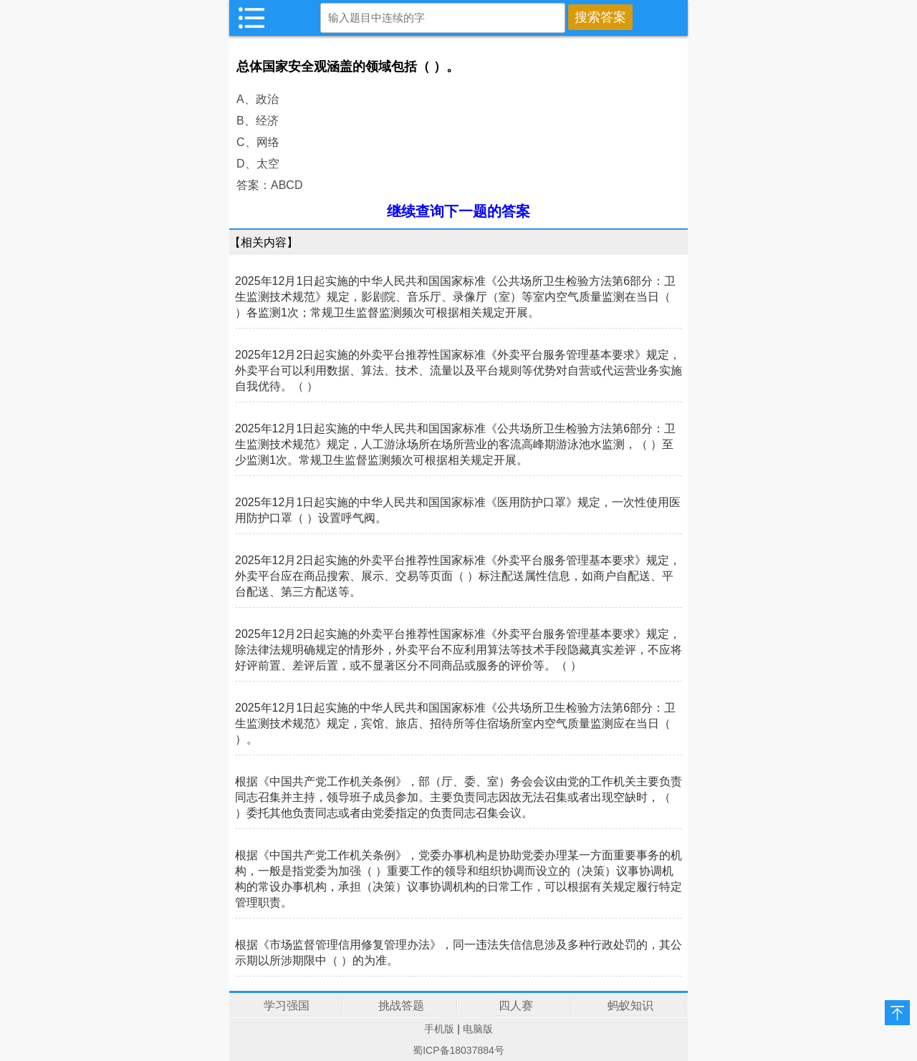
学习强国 (286, 1005)
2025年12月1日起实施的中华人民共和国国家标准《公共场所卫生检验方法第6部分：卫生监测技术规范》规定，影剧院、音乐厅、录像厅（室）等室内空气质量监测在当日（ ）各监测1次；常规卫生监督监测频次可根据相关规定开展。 (455, 297)
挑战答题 (401, 1005)
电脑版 (478, 1029)
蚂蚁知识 (630, 1005)
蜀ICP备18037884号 (458, 1050)
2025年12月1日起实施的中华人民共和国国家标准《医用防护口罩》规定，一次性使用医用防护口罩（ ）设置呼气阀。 (458, 510)
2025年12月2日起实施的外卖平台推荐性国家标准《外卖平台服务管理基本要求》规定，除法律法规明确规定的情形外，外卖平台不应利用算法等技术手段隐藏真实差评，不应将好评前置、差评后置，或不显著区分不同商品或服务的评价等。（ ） (458, 650)
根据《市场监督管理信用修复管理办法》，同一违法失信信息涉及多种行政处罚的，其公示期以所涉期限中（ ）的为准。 (458, 952)
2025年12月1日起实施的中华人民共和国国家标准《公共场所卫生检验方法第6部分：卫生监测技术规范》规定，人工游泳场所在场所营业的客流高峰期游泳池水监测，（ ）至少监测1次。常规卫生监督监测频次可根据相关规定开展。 (455, 444)
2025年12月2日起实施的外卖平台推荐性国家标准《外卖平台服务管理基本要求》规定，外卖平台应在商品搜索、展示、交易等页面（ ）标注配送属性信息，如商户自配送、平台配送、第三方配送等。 (458, 576)
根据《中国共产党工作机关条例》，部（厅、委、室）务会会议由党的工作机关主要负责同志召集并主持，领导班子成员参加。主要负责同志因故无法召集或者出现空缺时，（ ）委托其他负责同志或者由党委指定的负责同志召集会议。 (458, 797)
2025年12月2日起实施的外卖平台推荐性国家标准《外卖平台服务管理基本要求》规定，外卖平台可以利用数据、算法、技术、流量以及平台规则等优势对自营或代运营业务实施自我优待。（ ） (458, 370)
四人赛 (516, 1005)
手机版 (439, 1029)
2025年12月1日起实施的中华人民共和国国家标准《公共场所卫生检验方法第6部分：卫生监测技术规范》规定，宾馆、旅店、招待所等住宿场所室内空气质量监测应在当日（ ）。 (455, 723)
